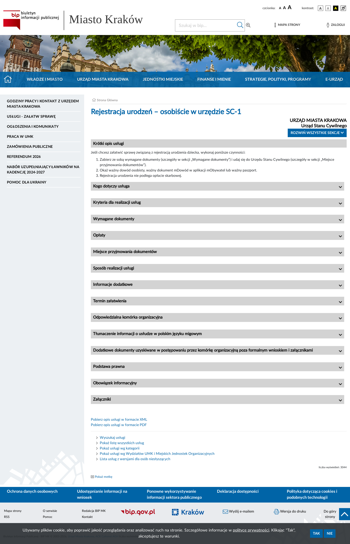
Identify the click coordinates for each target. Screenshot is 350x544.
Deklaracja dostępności (238, 492)
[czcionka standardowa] (280, 8)
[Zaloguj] (336, 25)
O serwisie (50, 511)
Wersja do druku (290, 511)
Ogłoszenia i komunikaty (32, 126)
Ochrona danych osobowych (32, 492)
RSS (7, 517)
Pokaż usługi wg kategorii (120, 448)
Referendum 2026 (24, 157)
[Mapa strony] (287, 25)
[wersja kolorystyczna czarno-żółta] (335, 8)
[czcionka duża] (294, 8)
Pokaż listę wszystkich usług (122, 443)
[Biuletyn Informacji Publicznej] (142, 514)
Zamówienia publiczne (30, 146)
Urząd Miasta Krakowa (103, 80)
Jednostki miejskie (163, 80)
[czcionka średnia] (284, 8)
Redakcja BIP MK (94, 511)
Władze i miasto (45, 80)
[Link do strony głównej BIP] (79, 20)
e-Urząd (334, 80)
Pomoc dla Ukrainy (26, 182)
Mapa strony (12, 511)
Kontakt (87, 517)
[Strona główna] (9, 80)
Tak (316, 533)
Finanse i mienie (214, 80)
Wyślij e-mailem (238, 511)
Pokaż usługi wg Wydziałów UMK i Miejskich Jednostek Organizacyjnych (157, 453)
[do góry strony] (335, 514)
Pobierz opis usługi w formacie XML (119, 419)
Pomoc (47, 517)
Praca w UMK (20, 136)
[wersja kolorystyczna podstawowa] (320, 8)
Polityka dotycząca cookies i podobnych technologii (312, 495)
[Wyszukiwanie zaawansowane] (248, 25)
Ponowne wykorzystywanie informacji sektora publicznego (174, 495)
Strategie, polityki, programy (278, 80)
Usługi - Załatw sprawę (31, 116)
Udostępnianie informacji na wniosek (102, 495)
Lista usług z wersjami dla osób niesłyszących (135, 459)
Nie (330, 533)
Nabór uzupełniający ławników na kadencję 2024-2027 (43, 169)
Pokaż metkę (103, 476)
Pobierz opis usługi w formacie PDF (119, 425)
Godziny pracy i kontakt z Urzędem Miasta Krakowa (43, 103)
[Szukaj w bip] (240, 25)
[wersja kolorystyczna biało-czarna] (328, 8)
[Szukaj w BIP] (205, 25)
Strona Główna (107, 100)
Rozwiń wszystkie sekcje (317, 133)
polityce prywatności (251, 530)
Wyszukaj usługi (112, 437)
